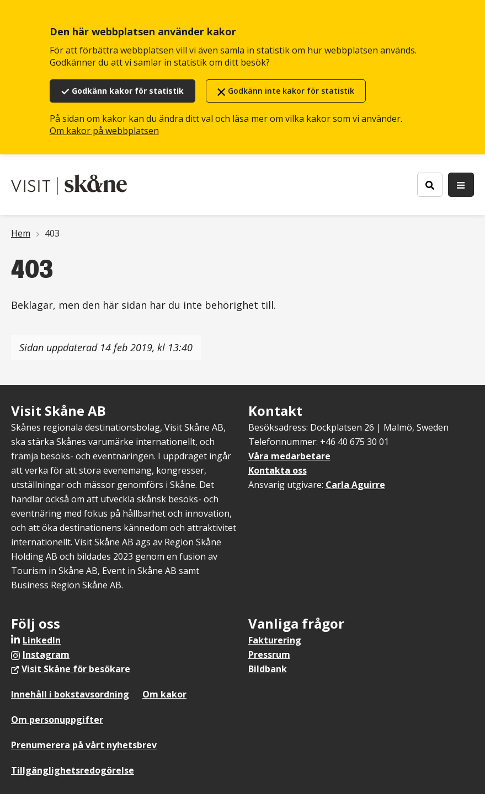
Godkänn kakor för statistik (128, 90)
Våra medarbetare (289, 456)
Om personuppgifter (57, 719)
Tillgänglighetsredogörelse (72, 770)
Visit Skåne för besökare (76, 669)
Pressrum (269, 654)
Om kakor (164, 694)
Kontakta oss (277, 470)
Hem (20, 233)
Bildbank (267, 669)
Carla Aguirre (355, 485)
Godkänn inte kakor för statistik (291, 90)
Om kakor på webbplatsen (104, 131)
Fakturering (274, 640)
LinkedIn (42, 640)
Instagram (46, 654)
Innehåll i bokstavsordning (70, 694)
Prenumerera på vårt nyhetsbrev (84, 745)
